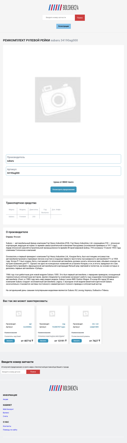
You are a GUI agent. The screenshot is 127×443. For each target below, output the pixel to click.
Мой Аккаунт (8, 409)
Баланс (6, 413)
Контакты (7, 426)
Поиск (80, 18)
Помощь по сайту (10, 430)
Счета (5, 416)
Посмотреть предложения (63, 189)
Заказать (9, 341)
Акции (5, 399)
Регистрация (63, 26)
